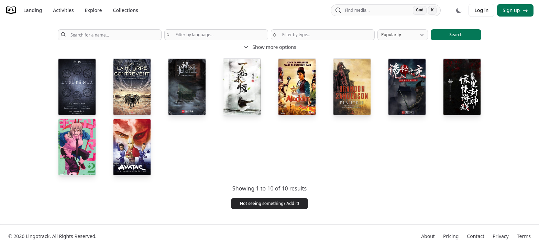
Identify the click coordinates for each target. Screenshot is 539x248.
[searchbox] (216, 34)
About (428, 236)
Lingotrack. (38, 236)
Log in (481, 10)
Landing (32, 10)
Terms (524, 236)
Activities (63, 10)
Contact (475, 236)
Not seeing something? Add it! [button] (269, 203)
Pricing (451, 236)
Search (456, 35)
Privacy (501, 236)
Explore (93, 10)
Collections (125, 10)
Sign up (515, 10)
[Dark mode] (459, 10)
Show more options (269, 47)
